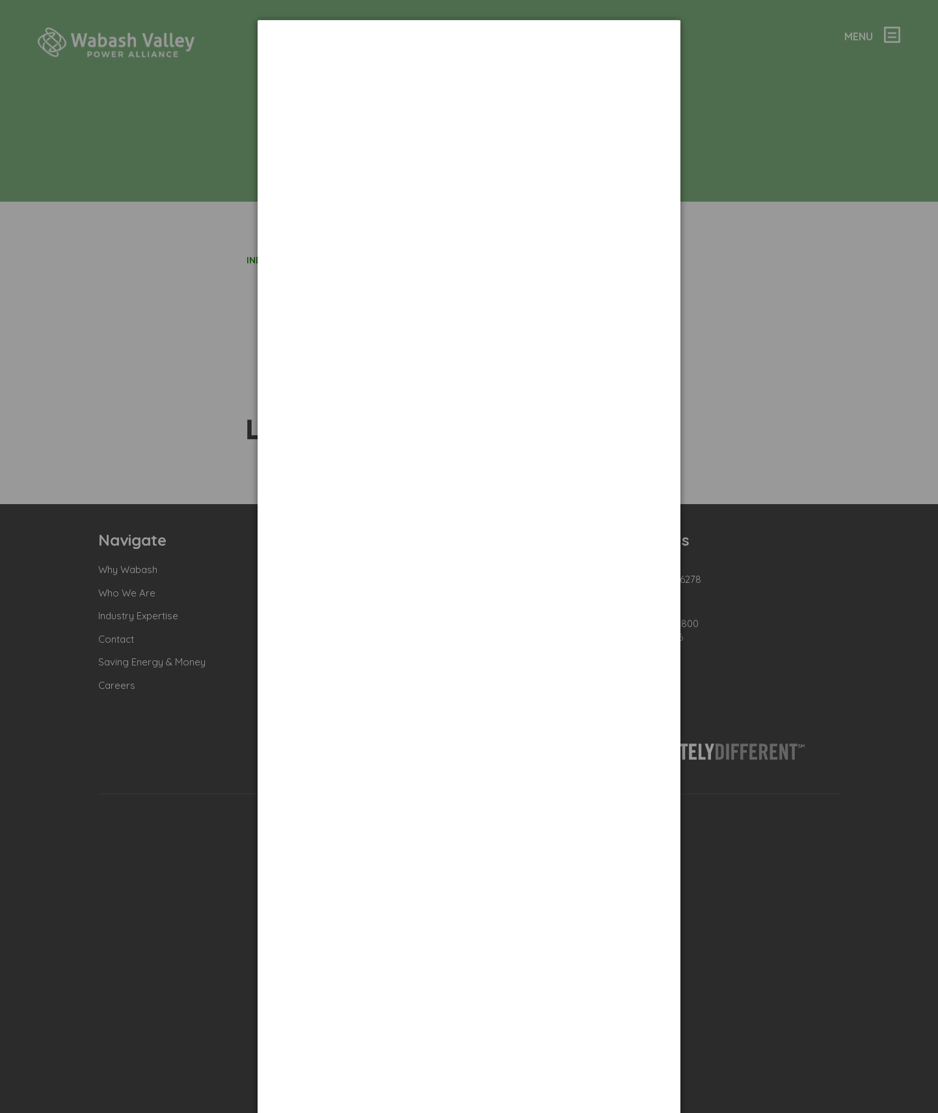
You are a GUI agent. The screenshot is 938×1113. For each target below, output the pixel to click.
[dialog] (469, 69)
